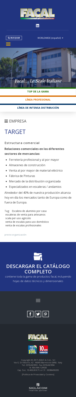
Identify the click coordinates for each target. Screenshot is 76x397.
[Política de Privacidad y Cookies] (38, 374)
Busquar (15, 38)
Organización (19, 234)
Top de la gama (38, 91)
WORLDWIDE (50, 37)
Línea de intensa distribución (38, 107)
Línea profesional (38, 99)
